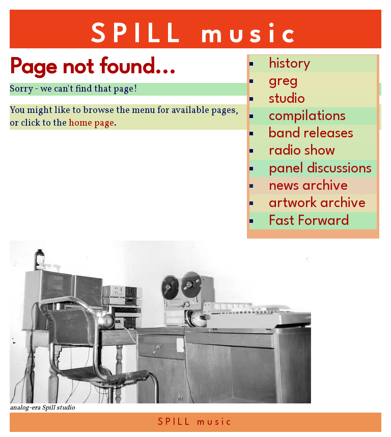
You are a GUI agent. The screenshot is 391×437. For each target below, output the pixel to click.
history (290, 64)
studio (287, 99)
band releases (311, 133)
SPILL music (195, 35)
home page (91, 123)
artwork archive (317, 203)
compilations (307, 116)
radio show (302, 151)
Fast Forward (309, 221)
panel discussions (320, 169)
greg (283, 81)
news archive (308, 186)
